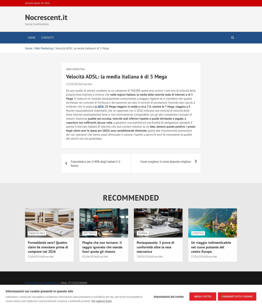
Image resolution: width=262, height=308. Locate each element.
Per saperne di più (104, 301)
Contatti (47, 37)
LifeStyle (198, 233)
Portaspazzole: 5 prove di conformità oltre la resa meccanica (155, 247)
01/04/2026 (89, 256)
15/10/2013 (73, 84)
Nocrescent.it (46, 17)
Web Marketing (75, 69)
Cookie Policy (51, 283)
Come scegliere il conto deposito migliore (165, 161)
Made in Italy (37, 233)
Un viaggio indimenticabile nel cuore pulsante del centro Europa (211, 247)
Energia (142, 233)
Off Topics (89, 233)
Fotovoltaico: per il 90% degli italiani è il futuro (95, 163)
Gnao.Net (86, 84)
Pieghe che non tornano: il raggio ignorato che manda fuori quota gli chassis (102, 247)
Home (32, 37)
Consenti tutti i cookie (237, 296)
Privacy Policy (33, 283)
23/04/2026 (35, 256)
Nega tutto (202, 296)
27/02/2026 (198, 256)
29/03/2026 (144, 256)
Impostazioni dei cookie (169, 296)
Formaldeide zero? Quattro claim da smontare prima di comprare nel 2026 (48, 247)
